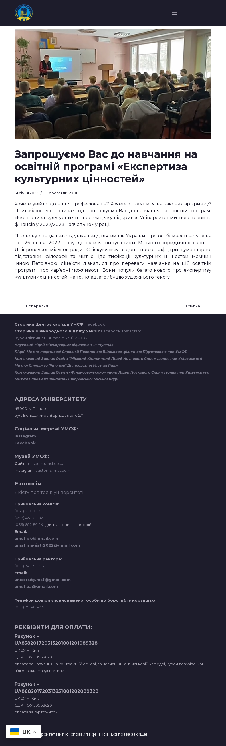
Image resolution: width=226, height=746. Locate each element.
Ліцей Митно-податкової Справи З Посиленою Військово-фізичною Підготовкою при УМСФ (101, 352)
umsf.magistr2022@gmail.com (47, 545)
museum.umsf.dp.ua (45, 463)
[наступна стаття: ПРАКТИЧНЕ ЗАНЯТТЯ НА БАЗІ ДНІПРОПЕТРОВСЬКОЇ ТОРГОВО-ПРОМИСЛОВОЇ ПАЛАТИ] (191, 306)
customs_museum (52, 470)
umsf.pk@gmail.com (36, 538)
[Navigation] (174, 13)
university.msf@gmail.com (43, 579)
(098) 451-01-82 (29, 517)
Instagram (131, 331)
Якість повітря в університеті (49, 492)
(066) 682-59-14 (29, 524)
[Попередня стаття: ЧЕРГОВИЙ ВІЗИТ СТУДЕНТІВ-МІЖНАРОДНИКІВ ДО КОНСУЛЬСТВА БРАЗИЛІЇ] (37, 306)
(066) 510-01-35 (29, 511)
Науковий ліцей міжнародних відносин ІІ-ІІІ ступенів (64, 345)
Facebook (95, 324)
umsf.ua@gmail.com (36, 586)
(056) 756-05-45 (29, 607)
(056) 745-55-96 (29, 566)
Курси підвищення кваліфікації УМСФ (51, 338)
